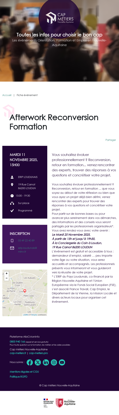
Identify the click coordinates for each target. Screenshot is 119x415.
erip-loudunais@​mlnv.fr (27, 249)
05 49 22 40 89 (26, 240)
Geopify (34, 315)
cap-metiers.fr (18, 353)
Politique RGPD (18, 376)
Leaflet (25, 315)
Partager (111, 139)
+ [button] (7, 273)
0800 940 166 (17, 341)
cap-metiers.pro (38, 353)
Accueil (6, 95)
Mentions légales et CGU (24, 371)
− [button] (7, 278)
